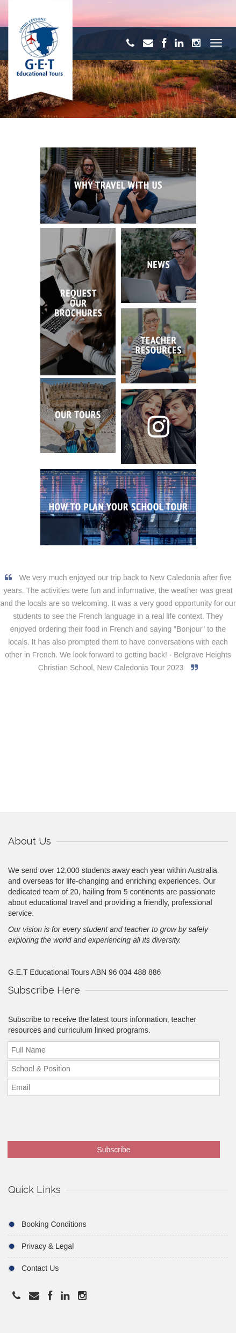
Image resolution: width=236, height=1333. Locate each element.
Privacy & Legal (48, 1246)
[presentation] (77, 1115)
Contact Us (40, 1268)
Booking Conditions (54, 1224)
